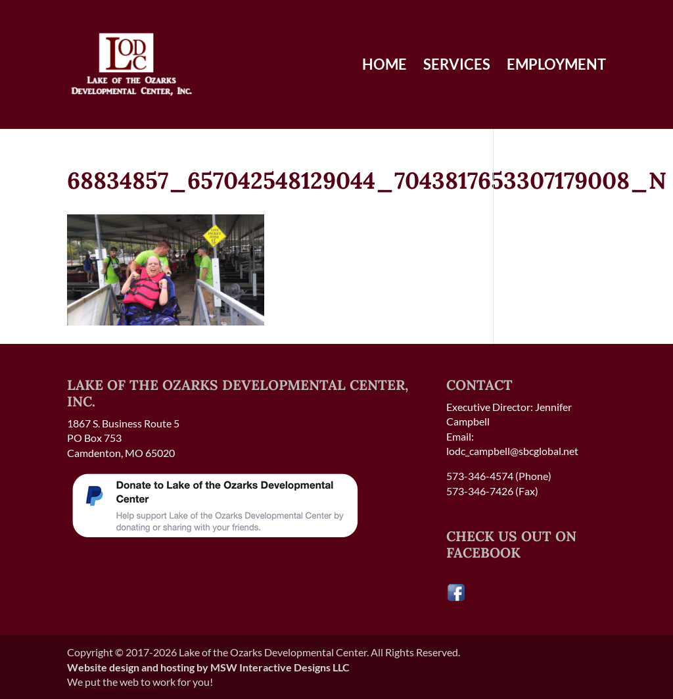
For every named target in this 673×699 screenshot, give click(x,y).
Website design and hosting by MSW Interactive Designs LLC (208, 667)
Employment (556, 66)
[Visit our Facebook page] (456, 598)
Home (384, 66)
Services (456, 66)
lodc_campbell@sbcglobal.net (512, 451)
